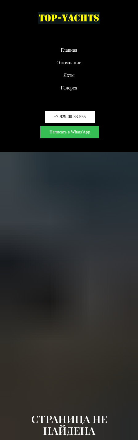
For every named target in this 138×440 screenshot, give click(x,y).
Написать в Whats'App (70, 132)
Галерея (69, 87)
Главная (69, 50)
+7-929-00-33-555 (70, 116)
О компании (69, 62)
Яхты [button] (69, 75)
